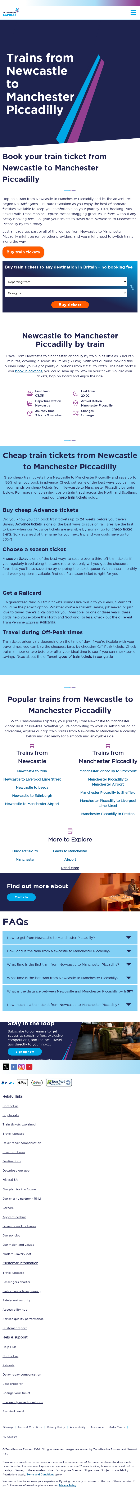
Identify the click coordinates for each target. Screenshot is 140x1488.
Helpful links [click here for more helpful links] (13, 1096)
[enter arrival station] (66, 293)
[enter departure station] (66, 281)
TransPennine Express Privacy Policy (30, 1059)
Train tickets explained (19, 1124)
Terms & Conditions (30, 1427)
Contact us (10, 1106)
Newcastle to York (32, 771)
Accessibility (77, 1427)
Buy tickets (70, 305)
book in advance (28, 371)
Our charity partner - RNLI (22, 1198)
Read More (70, 868)
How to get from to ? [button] (51, 938)
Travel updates (13, 1133)
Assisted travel (13, 1411)
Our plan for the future (19, 1189)
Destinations (12, 1161)
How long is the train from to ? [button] (58, 951)
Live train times (14, 1152)
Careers (8, 1207)
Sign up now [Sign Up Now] (25, 1051)
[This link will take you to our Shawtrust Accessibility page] (58, 1086)
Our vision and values (18, 1244)
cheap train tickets (72, 497)
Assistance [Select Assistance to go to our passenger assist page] (97, 1427)
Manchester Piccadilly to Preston (108, 814)
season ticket (17, 558)
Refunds (8, 1365)
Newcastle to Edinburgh (32, 796)
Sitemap (8, 1427)
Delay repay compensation (22, 1143)
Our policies (11, 1235)
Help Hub (9, 1347)
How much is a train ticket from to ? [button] (63, 1005)
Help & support (15, 1337)
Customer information (20, 1263)
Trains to (21, 897)
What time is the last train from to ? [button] (62, 978)
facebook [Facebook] (13, 1066)
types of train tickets (75, 656)
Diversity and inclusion (19, 1226)
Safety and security (17, 1300)
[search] (66, 281)
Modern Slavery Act (17, 1254)
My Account (10, 1436)
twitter (6, 1066)
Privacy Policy (56, 1427)
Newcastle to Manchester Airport (32, 804)
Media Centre (117, 1427)
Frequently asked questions (23, 1402)
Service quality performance (23, 1318)
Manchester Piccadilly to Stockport (108, 771)
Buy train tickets (23, 252)
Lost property (13, 1383)
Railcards (47, 622)
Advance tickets (28, 524)
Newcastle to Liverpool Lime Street (32, 779)
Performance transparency (22, 1291)
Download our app (16, 1170)
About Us (10, 1180)
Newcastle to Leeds (32, 787)
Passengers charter (16, 1282)
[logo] (11, 12)
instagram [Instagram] (21, 1066)
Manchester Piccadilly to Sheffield (108, 792)
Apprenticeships (14, 1217)
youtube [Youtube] (29, 1066)
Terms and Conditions (40, 1474)
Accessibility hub (15, 1309)
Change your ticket (16, 1393)
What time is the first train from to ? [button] (63, 964)
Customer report (15, 1328)
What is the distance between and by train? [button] (70, 991)
